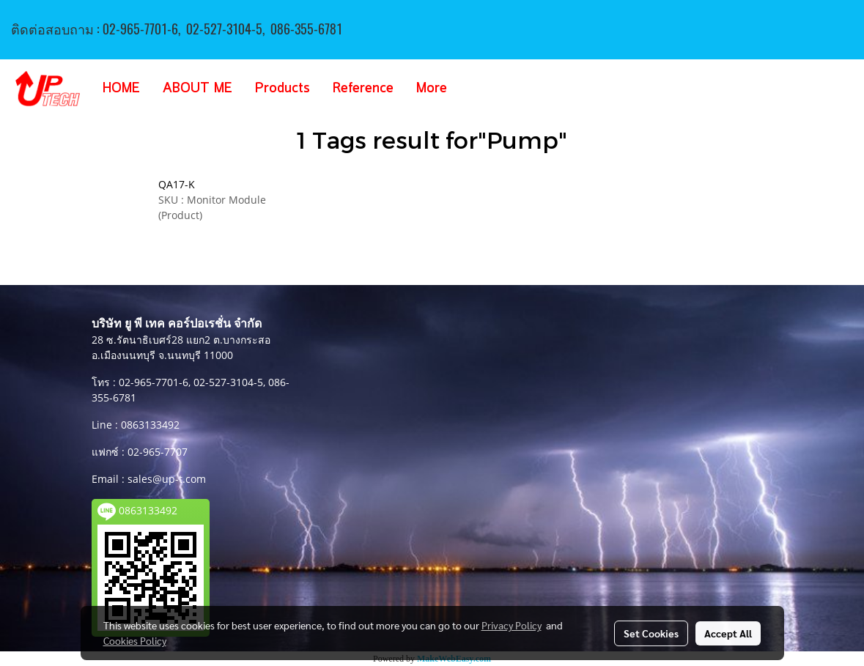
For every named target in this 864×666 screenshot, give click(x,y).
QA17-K (176, 184)
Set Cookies (651, 633)
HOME (121, 88)
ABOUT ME (197, 88)
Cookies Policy (134, 640)
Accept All (728, 633)
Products (282, 88)
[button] (480, 89)
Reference (363, 88)
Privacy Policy (511, 625)
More (431, 88)
